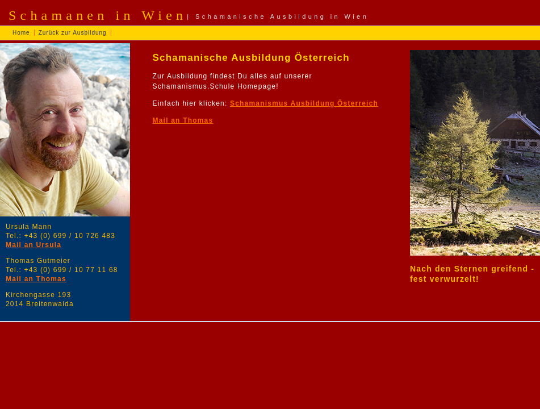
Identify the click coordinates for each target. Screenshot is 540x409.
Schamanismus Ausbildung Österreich (304, 103)
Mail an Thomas (36, 279)
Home (21, 33)
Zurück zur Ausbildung (73, 33)
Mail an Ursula (33, 245)
